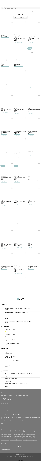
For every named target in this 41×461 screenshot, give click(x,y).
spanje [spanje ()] (30, 437)
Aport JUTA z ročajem (18, 244)
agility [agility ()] (2, 430)
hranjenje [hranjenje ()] (8, 432)
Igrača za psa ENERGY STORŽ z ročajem (34, 110)
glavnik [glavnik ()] (25, 430)
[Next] (23, 299)
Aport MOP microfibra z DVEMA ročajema (6, 64)
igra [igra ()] (16, 432)
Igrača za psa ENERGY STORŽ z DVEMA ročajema (7, 267)
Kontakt (18, 456)
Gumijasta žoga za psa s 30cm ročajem (6, 88)
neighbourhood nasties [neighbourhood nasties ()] (31, 434)
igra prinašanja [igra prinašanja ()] (20, 432)
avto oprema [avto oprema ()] (13, 430)
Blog (15, 456)
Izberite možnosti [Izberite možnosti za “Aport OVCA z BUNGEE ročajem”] (32, 183)
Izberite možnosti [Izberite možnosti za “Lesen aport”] (5, 38)
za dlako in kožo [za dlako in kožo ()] (19, 439)
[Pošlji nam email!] (6, 402)
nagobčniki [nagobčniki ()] (23, 434)
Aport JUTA (30, 244)
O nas (7, 456)
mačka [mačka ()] (11, 434)
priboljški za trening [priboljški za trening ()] (11, 437)
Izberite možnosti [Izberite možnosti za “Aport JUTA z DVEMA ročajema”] (5, 112)
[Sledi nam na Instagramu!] (4, 402)
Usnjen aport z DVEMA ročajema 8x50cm (6, 223)
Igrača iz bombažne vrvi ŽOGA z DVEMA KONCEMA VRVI (20, 291)
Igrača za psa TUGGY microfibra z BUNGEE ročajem (20, 64)
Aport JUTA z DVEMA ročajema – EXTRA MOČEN (7, 245)
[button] (1, 3)
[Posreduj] (39, 8)
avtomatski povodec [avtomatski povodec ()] (7, 430)
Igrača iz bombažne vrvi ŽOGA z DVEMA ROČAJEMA (33, 132)
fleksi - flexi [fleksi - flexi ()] (21, 430)
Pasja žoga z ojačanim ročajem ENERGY (19, 270)
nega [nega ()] (26, 434)
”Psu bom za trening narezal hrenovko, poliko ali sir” (14, 420)
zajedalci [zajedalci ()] (24, 439)
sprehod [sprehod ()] (33, 437)
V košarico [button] (31, 87)
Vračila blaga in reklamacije (29, 456)
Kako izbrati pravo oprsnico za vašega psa (12, 414)
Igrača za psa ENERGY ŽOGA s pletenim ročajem (6, 132)
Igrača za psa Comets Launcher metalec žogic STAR (6, 156)
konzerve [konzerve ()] (37, 432)
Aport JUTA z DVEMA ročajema (6, 109)
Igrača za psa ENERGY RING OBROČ (19, 110)
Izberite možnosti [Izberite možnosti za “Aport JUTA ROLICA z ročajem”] (18, 87)
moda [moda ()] (14, 434)
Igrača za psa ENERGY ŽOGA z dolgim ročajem (20, 132)
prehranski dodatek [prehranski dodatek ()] (4, 437)
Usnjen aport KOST (31, 201)
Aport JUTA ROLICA (31, 84)
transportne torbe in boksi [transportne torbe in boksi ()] (5, 439)
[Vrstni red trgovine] (20, 17)
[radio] (15, 35)
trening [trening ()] (11, 439)
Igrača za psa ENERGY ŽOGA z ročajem (33, 267)
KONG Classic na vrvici (32, 152)
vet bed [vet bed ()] (14, 439)
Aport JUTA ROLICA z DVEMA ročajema (33, 223)
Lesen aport (3, 35)
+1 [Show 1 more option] (36, 35)
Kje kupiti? (11, 456)
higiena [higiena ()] (35, 430)
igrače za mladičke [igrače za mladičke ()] (32, 432)
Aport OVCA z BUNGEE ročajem (33, 180)
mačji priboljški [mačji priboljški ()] (6, 434)
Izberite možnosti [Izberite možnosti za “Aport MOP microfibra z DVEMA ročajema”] (5, 67)
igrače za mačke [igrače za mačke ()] (26, 432)
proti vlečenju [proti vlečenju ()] (25, 437)
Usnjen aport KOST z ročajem (19, 201)
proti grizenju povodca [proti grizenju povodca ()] (18, 437)
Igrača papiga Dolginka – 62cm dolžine (19, 178)
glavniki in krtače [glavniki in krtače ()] (30, 430)
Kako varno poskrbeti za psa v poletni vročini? (13, 423)
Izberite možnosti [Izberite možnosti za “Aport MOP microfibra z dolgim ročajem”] (32, 42)
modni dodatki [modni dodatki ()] (18, 434)
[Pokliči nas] (8, 402)
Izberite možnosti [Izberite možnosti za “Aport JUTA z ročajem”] (18, 247)
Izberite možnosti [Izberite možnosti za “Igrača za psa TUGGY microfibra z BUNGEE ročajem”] (18, 67)
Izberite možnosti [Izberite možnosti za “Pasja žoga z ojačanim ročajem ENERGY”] (18, 273)
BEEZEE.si (33, 457)
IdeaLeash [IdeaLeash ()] (12, 432)
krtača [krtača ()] (2, 434)
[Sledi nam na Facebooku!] (2, 402)
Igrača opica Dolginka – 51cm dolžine (6, 178)
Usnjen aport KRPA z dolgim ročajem (6, 202)
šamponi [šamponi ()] (35, 439)
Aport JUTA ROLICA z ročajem (19, 84)
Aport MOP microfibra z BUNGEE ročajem (20, 39)
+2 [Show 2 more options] (23, 35)
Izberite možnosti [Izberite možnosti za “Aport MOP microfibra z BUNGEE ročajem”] (18, 42)
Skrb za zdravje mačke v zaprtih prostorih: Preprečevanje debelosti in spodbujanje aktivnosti (22, 417)
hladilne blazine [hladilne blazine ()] (3, 432)
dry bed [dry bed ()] (17, 430)
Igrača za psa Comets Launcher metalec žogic (20, 156)
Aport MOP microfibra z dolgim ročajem (33, 39)
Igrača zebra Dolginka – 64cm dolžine (33, 60)
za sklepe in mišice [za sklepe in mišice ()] (30, 439)
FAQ (21, 456)
